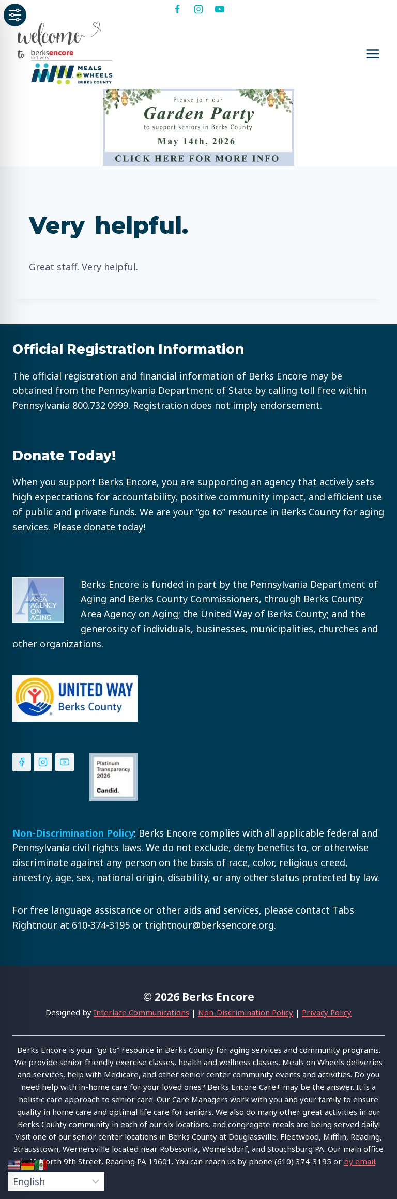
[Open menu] (372, 53)
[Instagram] (198, 9)
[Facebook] (177, 9)
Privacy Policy (327, 1012)
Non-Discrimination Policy (245, 1012)
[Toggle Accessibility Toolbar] (15, 15)
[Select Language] (56, 1181)
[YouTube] (219, 9)
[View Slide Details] (198, 127)
